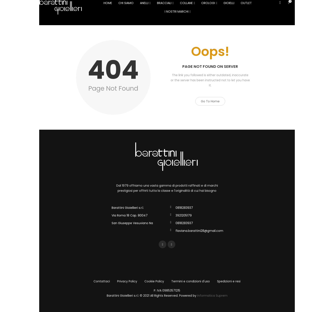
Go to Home (210, 101)
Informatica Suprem (212, 295)
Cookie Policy (154, 281)
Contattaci (102, 281)
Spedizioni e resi (228, 281)
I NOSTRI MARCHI (178, 11)
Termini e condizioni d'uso (190, 281)
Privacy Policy (127, 281)
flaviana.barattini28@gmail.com (199, 231)
